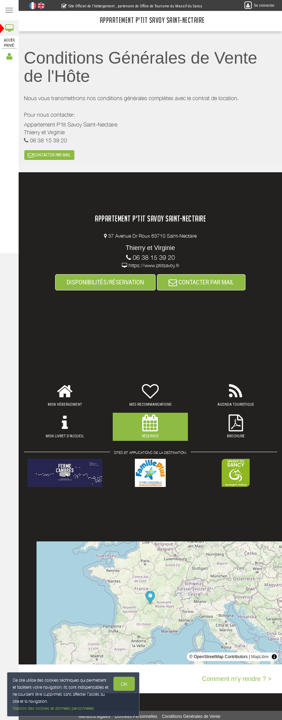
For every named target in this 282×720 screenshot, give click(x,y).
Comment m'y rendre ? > (236, 678)
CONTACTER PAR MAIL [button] (49, 155)
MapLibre (260, 656)
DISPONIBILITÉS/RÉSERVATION (105, 282)
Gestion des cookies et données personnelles (52, 709)
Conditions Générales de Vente (191, 716)
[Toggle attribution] (274, 656)
